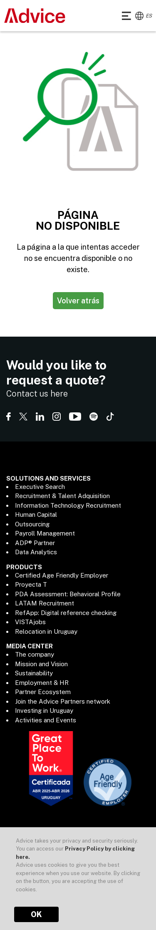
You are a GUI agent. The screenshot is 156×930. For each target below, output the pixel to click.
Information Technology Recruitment (68, 505)
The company (34, 654)
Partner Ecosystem (43, 691)
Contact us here (37, 394)
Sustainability (34, 673)
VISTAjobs (30, 621)
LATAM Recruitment (44, 603)
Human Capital (36, 514)
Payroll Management (45, 533)
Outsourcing (32, 524)
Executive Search (40, 486)
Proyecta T (31, 584)
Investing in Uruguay (44, 710)
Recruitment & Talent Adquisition (62, 495)
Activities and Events (45, 720)
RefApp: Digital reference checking (65, 612)
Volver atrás (78, 300)
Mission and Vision (41, 663)
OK (36, 914)
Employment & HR (42, 682)
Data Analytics (36, 552)
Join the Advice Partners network (62, 701)
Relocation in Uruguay (46, 631)
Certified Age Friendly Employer (61, 575)
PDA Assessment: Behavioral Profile (68, 594)
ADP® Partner (35, 542)
